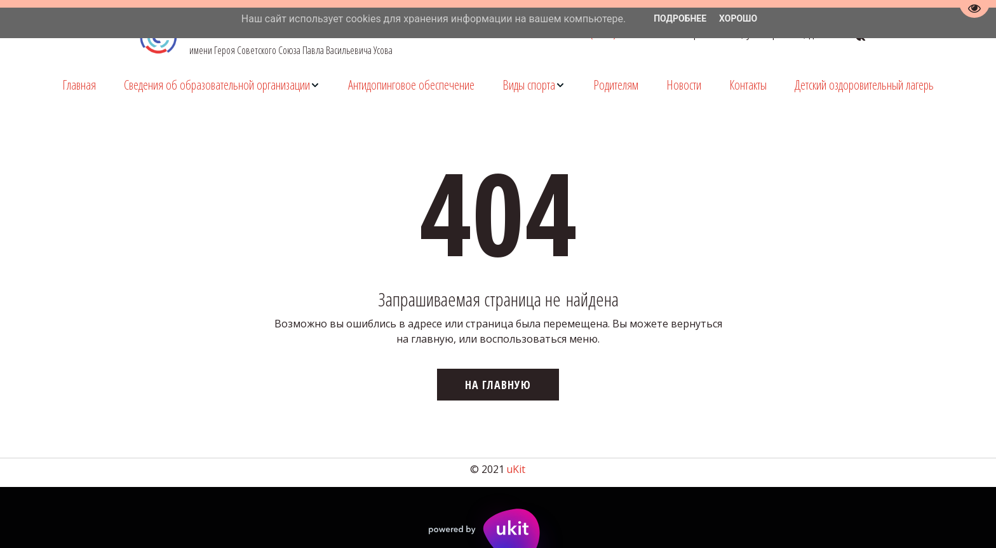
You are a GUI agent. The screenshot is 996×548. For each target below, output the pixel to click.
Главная (79, 84)
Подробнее (680, 18)
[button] (222, 85)
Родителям (615, 84)
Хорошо (738, 18)
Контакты (748, 84)
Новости (683, 84)
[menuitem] (79, 85)
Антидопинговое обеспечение (411, 84)
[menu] (498, 85)
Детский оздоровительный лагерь (864, 84)
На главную (498, 384)
